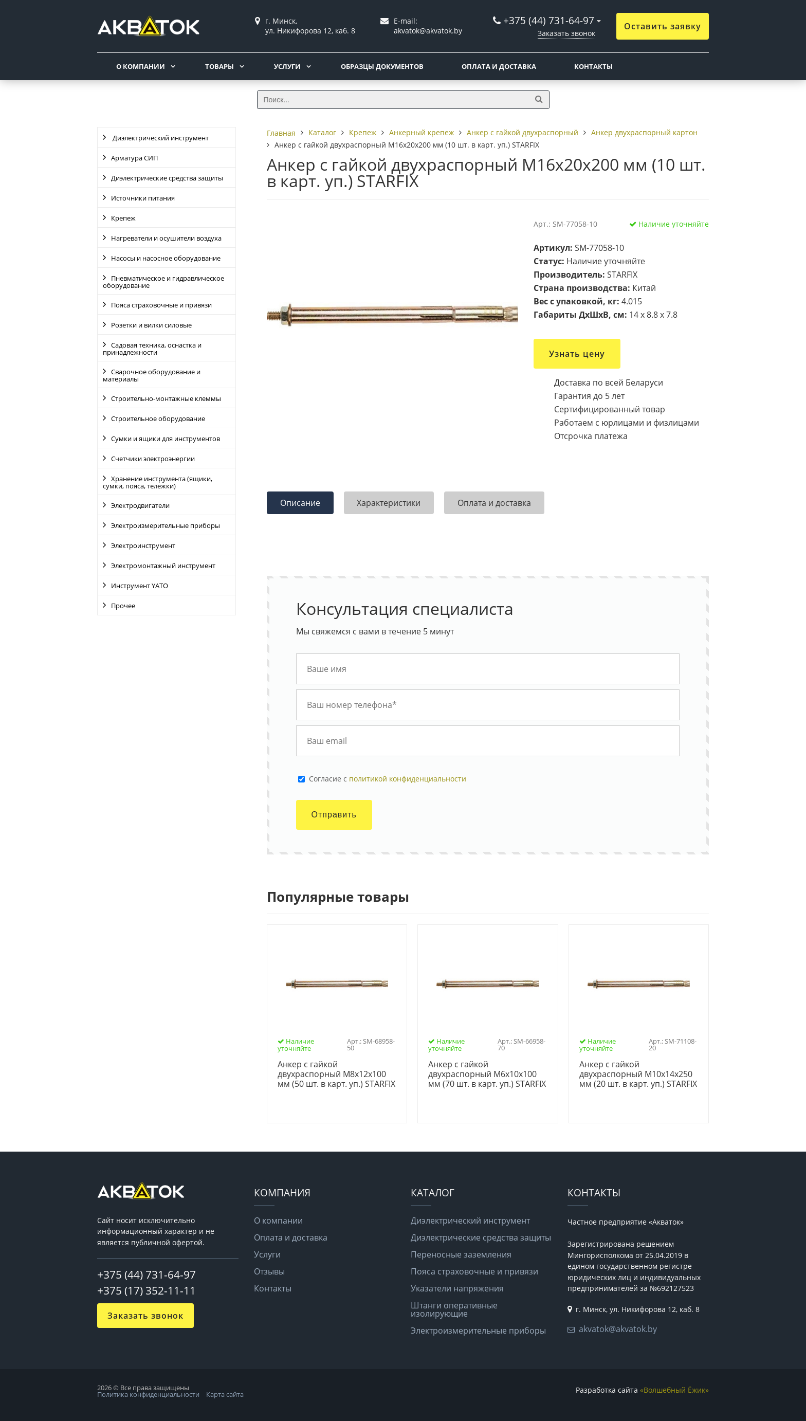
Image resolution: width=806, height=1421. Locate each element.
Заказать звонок (566, 33)
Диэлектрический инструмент (160, 137)
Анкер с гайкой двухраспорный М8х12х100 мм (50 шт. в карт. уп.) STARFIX (336, 1074)
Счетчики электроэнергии (153, 458)
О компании (140, 66)
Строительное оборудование (158, 418)
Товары (219, 66)
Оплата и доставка (499, 66)
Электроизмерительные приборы (165, 525)
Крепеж (123, 218)
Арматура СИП (134, 157)
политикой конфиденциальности (407, 779)
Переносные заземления (461, 1254)
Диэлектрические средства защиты (167, 178)
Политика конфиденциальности (148, 1394)
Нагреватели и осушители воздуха (166, 238)
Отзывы (269, 1271)
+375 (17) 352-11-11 (146, 1290)
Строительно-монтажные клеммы (166, 398)
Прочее (123, 605)
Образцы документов (382, 66)
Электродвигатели (140, 505)
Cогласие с (387, 778)
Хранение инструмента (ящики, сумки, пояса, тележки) (157, 482)
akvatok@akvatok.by (618, 1329)
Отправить (334, 814)
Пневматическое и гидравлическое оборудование (163, 282)
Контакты (593, 66)
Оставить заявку (662, 26)
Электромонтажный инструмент (163, 565)
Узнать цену (577, 353)
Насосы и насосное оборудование (166, 258)
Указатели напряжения (457, 1288)
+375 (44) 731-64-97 (548, 20)
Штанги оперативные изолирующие (454, 1309)
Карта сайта (225, 1394)
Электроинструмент (143, 545)
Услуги (287, 66)
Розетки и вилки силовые (151, 325)
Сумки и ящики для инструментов (165, 438)
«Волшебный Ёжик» (674, 1390)
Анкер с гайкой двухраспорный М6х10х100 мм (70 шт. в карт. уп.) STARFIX (487, 1074)
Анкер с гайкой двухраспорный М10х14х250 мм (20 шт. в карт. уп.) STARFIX (638, 1074)
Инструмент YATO (139, 585)
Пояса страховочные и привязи (161, 304)
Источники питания (143, 198)
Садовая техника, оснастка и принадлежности (152, 348)
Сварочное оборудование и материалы (151, 375)
